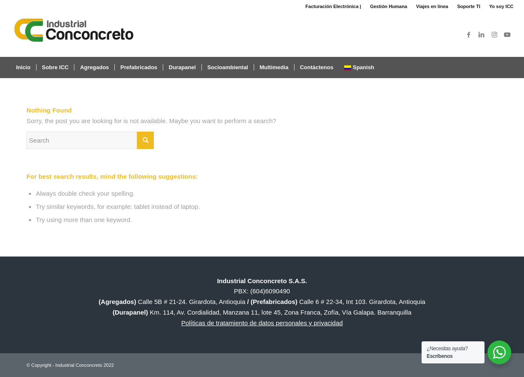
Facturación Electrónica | (333, 6)
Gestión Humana (388, 6)
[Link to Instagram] (494, 34)
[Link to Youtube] (507, 34)
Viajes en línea (432, 6)
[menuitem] (333, 6)
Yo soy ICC (501, 6)
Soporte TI (468, 6)
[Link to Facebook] (468, 34)
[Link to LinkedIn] (481, 34)
